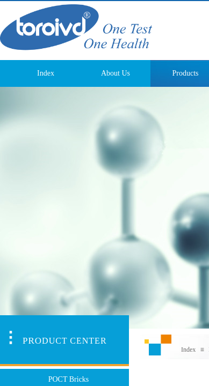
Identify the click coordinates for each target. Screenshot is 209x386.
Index (45, 73)
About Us (115, 73)
